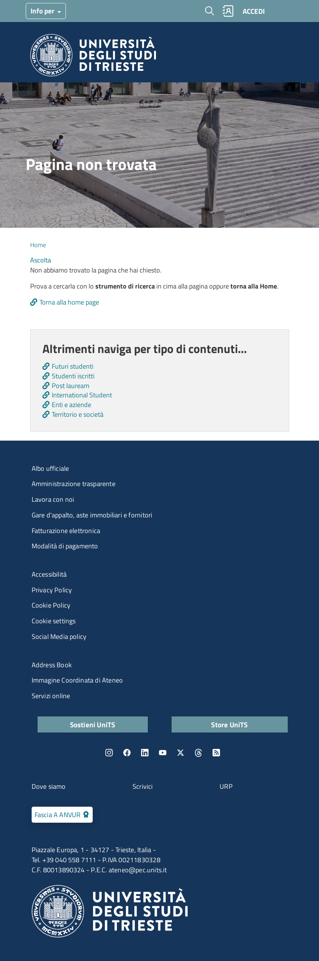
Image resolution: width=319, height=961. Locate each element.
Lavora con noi (53, 499)
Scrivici (143, 786)
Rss (216, 752)
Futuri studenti (72, 366)
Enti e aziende (71, 405)
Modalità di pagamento (65, 546)
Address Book (52, 665)
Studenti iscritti (73, 376)
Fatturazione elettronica (66, 531)
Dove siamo (49, 786)
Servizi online (51, 696)
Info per (43, 10)
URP (226, 786)
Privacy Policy (52, 590)
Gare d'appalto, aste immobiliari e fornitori (92, 515)
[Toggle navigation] (280, 11)
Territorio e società (77, 414)
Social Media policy (59, 636)
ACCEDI (254, 11)
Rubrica (228, 11)
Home (38, 244)
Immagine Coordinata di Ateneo (77, 680)
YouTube (163, 752)
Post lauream (70, 386)
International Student (82, 395)
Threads (198, 752)
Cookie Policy (51, 605)
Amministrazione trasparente (73, 484)
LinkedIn (145, 752)
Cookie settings (54, 621)
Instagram (109, 752)
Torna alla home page (69, 302)
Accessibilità (49, 574)
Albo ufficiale (50, 468)
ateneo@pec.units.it (138, 870)
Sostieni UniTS (92, 724)
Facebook (127, 752)
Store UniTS (229, 724)
